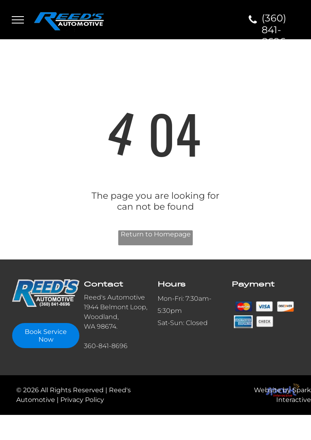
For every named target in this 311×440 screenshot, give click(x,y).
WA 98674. (100, 326)
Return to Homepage (156, 234)
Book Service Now (46, 335)
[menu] (17, 19)
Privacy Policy (82, 400)
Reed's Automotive (114, 297)
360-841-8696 (106, 346)
